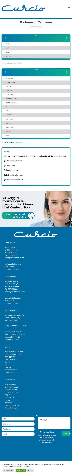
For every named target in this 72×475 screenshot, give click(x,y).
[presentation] (51, 447)
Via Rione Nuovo (11, 281)
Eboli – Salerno (11, 389)
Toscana (8, 403)
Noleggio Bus (10, 357)
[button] (69, 8)
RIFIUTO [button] (30, 470)
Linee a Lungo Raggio (13, 354)
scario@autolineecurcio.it (15, 292)
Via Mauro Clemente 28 (14, 315)
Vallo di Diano (10, 384)
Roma (7, 400)
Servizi (7, 362)
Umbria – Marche (12, 405)
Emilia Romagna (11, 408)
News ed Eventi (11, 359)
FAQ (6, 364)
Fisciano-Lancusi (11, 392)
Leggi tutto (27, 466)
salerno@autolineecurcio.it (15, 325)
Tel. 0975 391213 (11, 252)
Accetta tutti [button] (21, 470)
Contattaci (9, 372)
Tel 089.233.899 (11, 320)
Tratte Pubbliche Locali (14, 351)
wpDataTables (17, 63)
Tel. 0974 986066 (12, 286)
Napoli (7, 395)
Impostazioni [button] (8, 470)
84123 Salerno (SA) (12, 318)
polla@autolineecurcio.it (14, 258)
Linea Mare (9, 397)
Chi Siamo (9, 367)
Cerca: (36, 37)
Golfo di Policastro (12, 387)
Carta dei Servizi (11, 370)
